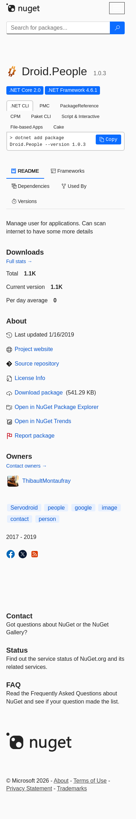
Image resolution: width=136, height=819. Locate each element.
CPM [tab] (15, 116)
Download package (39, 393)
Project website (34, 349)
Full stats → (19, 261)
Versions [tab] (24, 201)
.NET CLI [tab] (20, 105)
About (61, 781)
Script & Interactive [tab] (80, 116)
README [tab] (25, 170)
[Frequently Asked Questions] (13, 685)
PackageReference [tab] (79, 105)
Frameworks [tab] (67, 170)
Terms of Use (90, 781)
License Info (30, 378)
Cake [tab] (58, 127)
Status (17, 650)
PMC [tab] (44, 105)
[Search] (117, 28)
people (56, 508)
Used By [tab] (74, 186)
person (47, 519)
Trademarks (72, 788)
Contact (19, 616)
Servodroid (24, 508)
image (109, 508)
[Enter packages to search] (58, 28)
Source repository (37, 364)
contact (20, 519)
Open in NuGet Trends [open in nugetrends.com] (43, 421)
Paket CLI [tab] (41, 116)
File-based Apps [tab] (27, 127)
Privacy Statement (29, 788)
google (83, 508)
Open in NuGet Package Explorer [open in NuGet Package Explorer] (57, 407)
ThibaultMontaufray (46, 481)
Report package (35, 436)
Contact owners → (26, 466)
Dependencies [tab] (30, 186)
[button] (108, 139)
